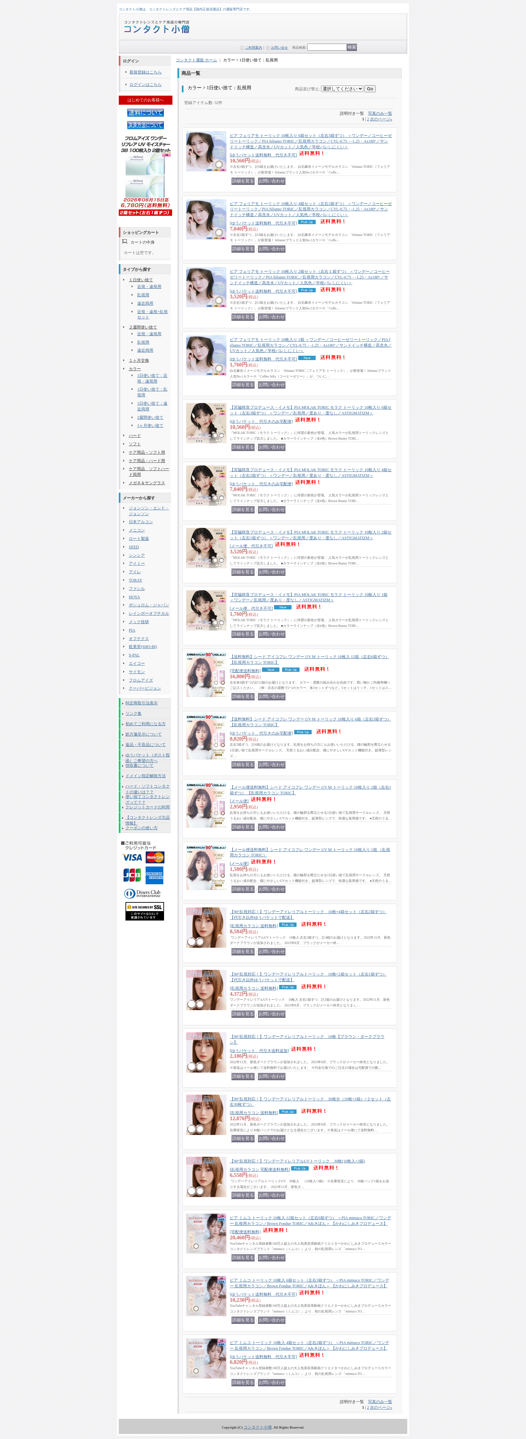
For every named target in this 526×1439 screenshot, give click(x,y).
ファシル (137, 588)
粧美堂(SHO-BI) (143, 646)
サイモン (137, 671)
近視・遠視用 (149, 286)
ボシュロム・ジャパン (149, 605)
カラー (135, 368)
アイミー (137, 563)
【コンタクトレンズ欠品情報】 (147, 819)
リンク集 (133, 713)
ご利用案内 (253, 47)
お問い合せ (279, 47)
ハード (135, 435)
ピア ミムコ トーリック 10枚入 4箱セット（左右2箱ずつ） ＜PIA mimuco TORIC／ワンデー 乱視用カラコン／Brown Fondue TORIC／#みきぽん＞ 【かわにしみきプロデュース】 (309, 1349)
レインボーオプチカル (149, 613)
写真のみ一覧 (380, 113)
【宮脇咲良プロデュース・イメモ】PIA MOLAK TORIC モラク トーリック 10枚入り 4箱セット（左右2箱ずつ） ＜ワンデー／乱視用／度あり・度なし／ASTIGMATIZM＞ (310, 476)
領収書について (139, 765)
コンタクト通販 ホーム (196, 60)
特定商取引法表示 (141, 703)
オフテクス (139, 638)
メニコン (137, 530)
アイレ (135, 571)
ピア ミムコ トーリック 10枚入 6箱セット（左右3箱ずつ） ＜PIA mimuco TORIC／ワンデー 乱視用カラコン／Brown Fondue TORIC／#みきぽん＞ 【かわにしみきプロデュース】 (309, 1287)
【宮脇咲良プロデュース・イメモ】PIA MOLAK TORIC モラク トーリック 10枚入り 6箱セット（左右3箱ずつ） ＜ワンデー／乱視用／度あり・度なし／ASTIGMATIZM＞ (310, 414)
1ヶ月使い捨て (150, 425)
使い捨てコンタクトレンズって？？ (147, 798)
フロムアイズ (141, 680)
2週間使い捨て (150, 417)
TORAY (135, 580)
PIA (132, 630)
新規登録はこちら (145, 72)
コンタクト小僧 (258, 1427)
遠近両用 (145, 303)
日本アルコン (141, 521)
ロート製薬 (139, 538)
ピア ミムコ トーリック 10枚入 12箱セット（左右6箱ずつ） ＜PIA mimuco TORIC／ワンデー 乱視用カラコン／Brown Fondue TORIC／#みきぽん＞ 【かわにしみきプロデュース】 (310, 1224)
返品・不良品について (145, 744)
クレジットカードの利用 (147, 807)
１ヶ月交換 (139, 360)
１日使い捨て (141, 280)
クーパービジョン (145, 688)
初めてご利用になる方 (145, 724)
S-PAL (134, 655)
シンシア (137, 555)
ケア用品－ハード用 (147, 460)
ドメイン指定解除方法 (145, 776)
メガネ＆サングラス (147, 483)
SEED (134, 547)
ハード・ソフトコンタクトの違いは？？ (147, 787)
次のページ (381, 119)
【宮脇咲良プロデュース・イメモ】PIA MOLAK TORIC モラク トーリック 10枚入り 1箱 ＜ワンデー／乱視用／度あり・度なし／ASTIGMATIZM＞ (308, 601)
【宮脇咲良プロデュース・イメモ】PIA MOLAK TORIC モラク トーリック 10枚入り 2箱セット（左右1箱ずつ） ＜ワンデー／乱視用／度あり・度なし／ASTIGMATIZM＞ (310, 539)
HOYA (134, 597)
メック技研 (139, 621)
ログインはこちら (145, 84)
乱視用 (143, 295)
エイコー (137, 663)
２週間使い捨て (143, 327)
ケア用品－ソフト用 (147, 452)
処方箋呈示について (143, 734)
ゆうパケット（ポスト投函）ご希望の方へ (147, 756)
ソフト (135, 444)
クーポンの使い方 (141, 828)
